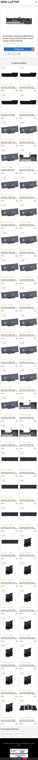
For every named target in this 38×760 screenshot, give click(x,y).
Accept (25, 758)
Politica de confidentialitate (22, 743)
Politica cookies (17, 758)
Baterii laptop (19, 734)
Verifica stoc (24, 49)
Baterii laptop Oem (8, 734)
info (17, 90)
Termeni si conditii (9, 743)
